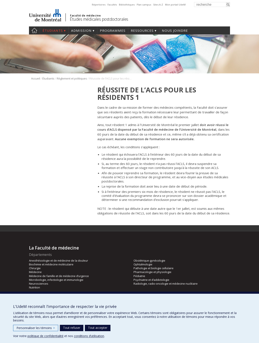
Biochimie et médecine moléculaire (51, 264)
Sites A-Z (158, 4)
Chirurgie (35, 268)
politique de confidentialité (45, 336)
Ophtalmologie (143, 264)
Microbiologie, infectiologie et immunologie (56, 280)
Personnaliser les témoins (36, 328)
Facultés (112, 4)
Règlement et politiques (72, 78)
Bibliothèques (127, 4)
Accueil (34, 30)
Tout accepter (97, 328)
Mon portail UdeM (175, 4)
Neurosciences (38, 283)
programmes (112, 30)
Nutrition (34, 287)
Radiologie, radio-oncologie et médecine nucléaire (166, 283)
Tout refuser (71, 328)
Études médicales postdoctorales (99, 19)
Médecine (35, 272)
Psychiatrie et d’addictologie (151, 280)
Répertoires (98, 4)
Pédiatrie (139, 276)
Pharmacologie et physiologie (152, 272)
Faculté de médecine (85, 15)
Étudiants (53, 30)
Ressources (142, 30)
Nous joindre (175, 30)
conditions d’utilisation (89, 336)
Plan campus (144, 4)
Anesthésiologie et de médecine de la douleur (58, 260)
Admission (81, 30)
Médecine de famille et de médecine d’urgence (59, 276)
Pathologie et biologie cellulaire (154, 268)
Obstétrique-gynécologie (149, 260)
